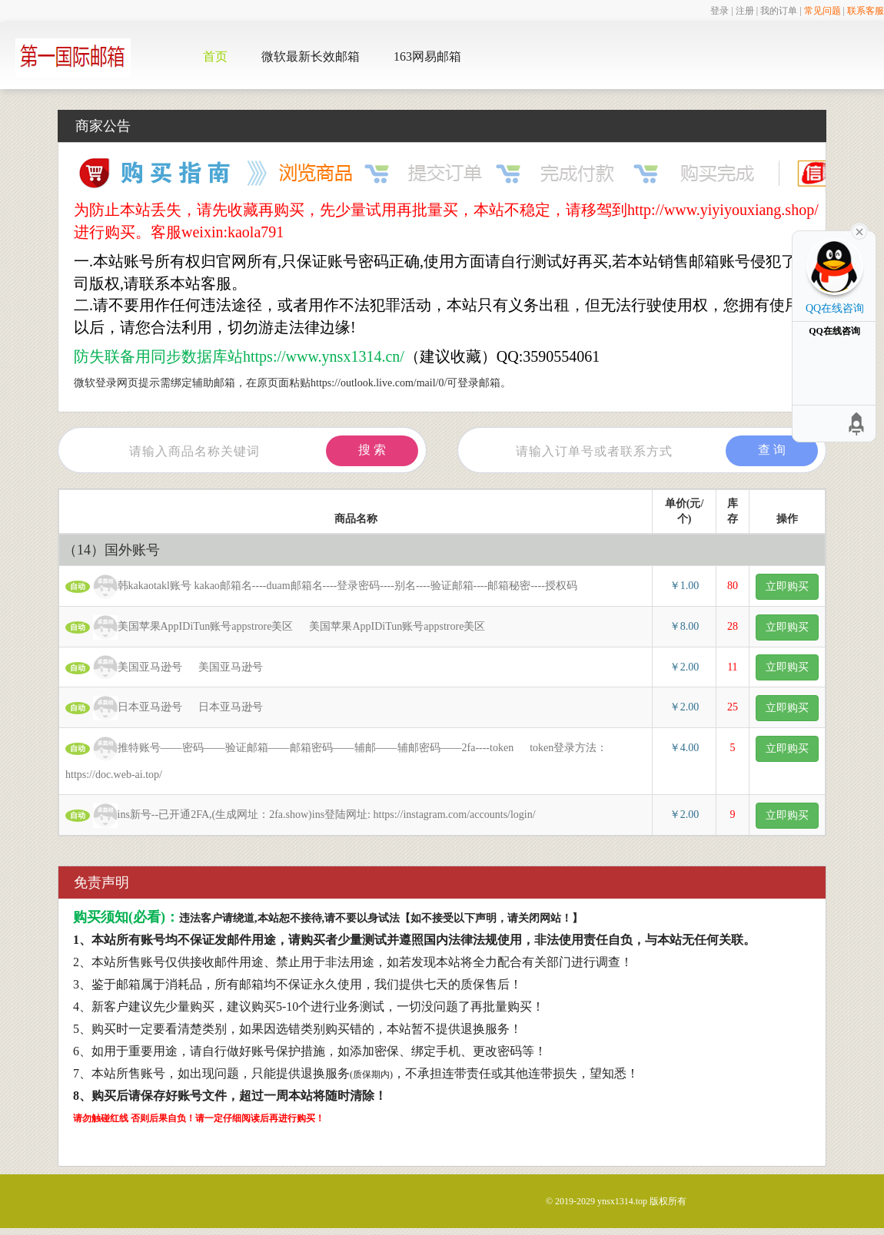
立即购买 (787, 586)
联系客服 (865, 10)
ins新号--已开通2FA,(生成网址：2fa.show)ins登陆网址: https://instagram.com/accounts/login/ (308, 815)
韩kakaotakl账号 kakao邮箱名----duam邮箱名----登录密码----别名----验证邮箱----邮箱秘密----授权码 (329, 586)
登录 (719, 10)
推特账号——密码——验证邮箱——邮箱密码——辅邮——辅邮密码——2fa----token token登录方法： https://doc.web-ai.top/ (336, 758)
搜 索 (372, 449)
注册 (745, 10)
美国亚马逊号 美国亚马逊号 (164, 667)
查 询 (772, 449)
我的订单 (778, 10)
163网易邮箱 (427, 56)
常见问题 (822, 10)
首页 (215, 56)
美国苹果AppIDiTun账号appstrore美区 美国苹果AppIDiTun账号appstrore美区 (275, 627)
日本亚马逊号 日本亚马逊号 (164, 708)
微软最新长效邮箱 (310, 56)
